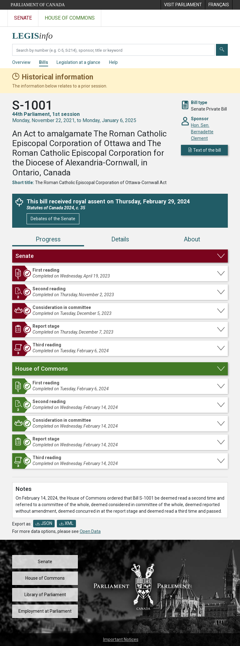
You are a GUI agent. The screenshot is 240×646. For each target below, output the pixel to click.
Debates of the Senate (53, 218)
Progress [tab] (48, 239)
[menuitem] (183, 5)
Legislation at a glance (78, 62)
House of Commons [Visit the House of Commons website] (70, 18)
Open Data (90, 531)
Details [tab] (120, 239)
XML (66, 523)
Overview (21, 62)
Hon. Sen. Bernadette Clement (202, 132)
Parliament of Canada (38, 4)
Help (113, 62)
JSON (44, 523)
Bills (43, 62)
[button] (120, 256)
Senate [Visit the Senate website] (23, 18)
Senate (45, 561)
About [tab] (192, 239)
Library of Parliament (45, 594)
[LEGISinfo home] (36, 34)
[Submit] (222, 50)
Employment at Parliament (45, 611)
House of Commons (45, 578)
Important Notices (120, 639)
